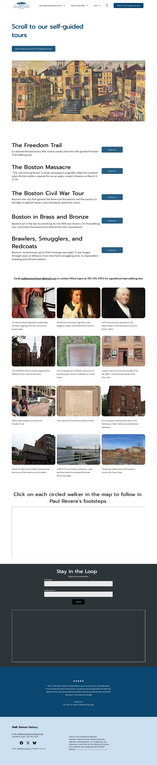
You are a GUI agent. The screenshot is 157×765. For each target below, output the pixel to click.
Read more (112, 150)
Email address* (49, 590)
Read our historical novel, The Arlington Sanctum (33, 49)
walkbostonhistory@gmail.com (38, 278)
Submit (78, 602)
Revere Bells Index (78, 5)
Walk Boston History (24, 749)
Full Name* (48, 580)
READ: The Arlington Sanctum (128, 5)
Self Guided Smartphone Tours (50, 5)
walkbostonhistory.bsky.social (92, 749)
